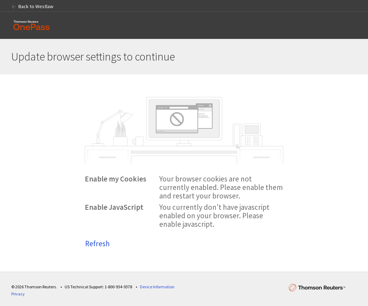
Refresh (97, 243)
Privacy (18, 293)
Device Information (157, 286)
